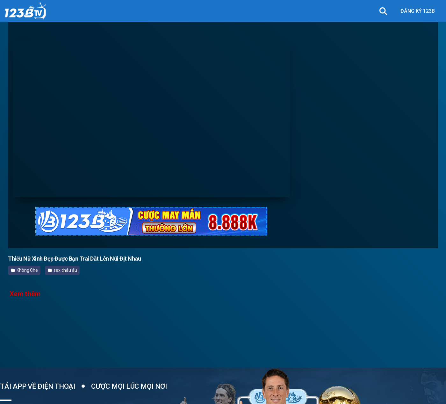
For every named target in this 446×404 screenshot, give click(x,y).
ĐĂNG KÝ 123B (417, 11)
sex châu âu (62, 270)
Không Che (24, 270)
